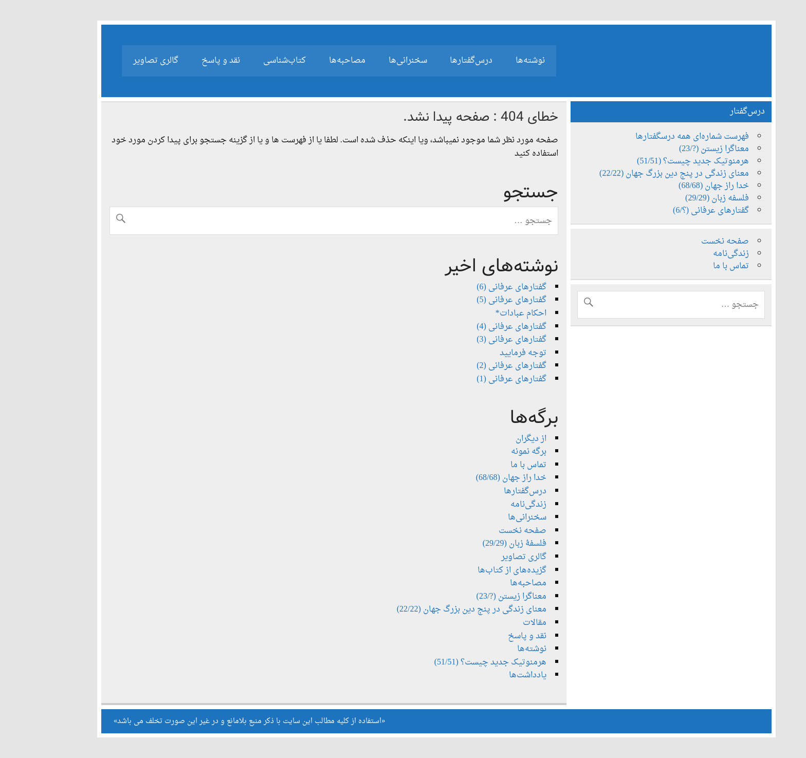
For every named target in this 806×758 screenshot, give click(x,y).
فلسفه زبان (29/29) (684, 198)
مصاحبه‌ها (314, 60)
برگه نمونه (495, 451)
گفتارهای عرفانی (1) (478, 379)
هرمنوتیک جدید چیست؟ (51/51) (457, 662)
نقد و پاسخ (187, 60)
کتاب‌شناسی (251, 60)
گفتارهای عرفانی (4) (478, 327)
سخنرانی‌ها (374, 60)
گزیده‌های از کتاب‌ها (478, 570)
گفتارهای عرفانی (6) (478, 287)
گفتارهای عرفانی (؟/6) (677, 210)
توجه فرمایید (489, 353)
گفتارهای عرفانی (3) (478, 339)
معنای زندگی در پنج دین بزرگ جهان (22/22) (438, 609)
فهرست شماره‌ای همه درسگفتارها (659, 136)
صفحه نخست (489, 531)
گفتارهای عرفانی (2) (478, 366)
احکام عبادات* (487, 313)
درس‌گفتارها (437, 60)
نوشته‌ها (496, 60)
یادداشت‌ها (494, 675)
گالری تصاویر (122, 60)
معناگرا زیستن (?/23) (478, 596)
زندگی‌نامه (495, 504)
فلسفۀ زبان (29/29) (481, 543)
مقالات (501, 623)
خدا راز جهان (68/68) (478, 478)
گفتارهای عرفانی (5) (478, 300)
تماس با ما (495, 465)
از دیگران (497, 439)
